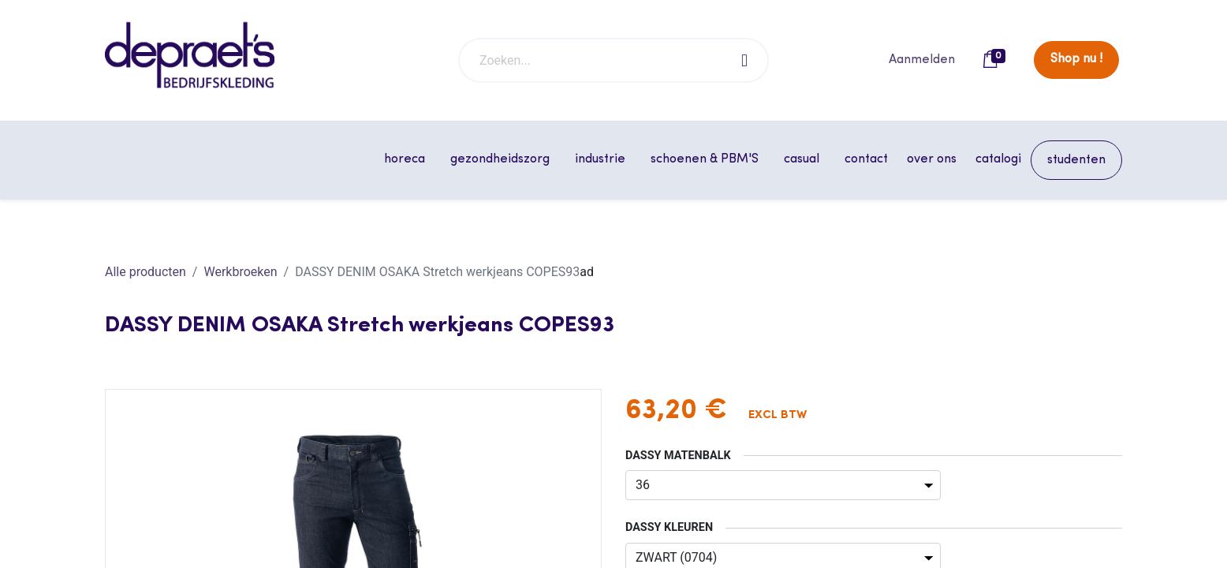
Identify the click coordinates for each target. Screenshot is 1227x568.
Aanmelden (922, 60)
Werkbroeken (240, 271)
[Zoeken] (745, 60)
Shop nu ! (1076, 59)
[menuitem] (866, 159)
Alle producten (145, 271)
